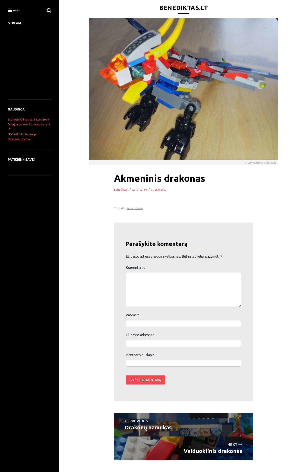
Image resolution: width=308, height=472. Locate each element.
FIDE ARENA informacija (22, 134)
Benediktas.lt (183, 7)
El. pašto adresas (140, 335)
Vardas (132, 315)
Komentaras (135, 267)
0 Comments (158, 189)
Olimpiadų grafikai (19, 139)
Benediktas (121, 189)
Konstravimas (135, 208)
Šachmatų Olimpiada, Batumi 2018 (28, 119)
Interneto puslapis (140, 355)
